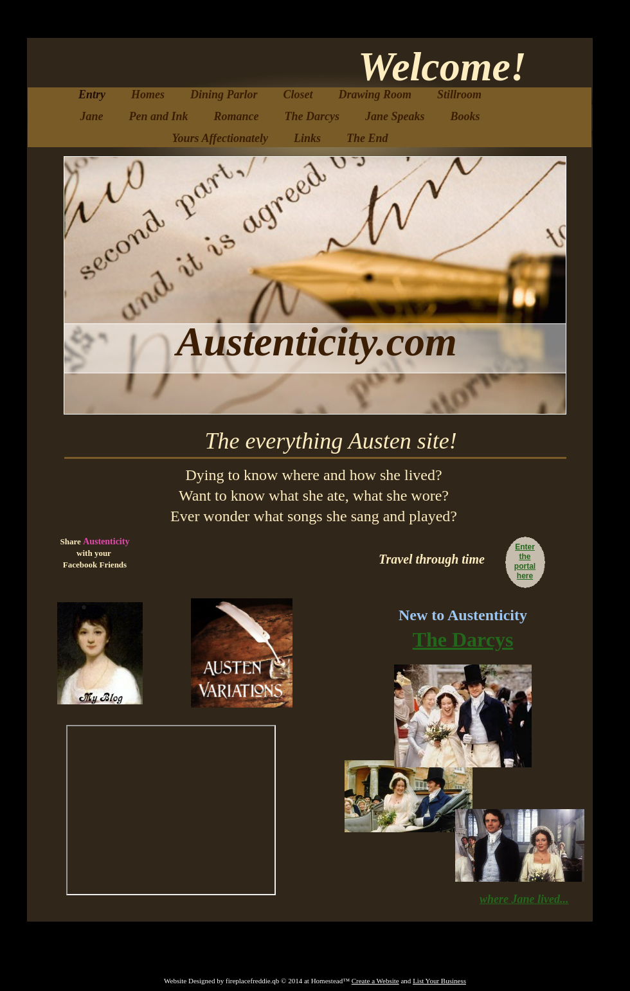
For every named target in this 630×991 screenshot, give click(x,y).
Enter (525, 546)
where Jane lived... (524, 899)
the (525, 556)
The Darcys (463, 639)
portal (525, 566)
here (525, 575)
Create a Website (375, 981)
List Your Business (439, 981)
